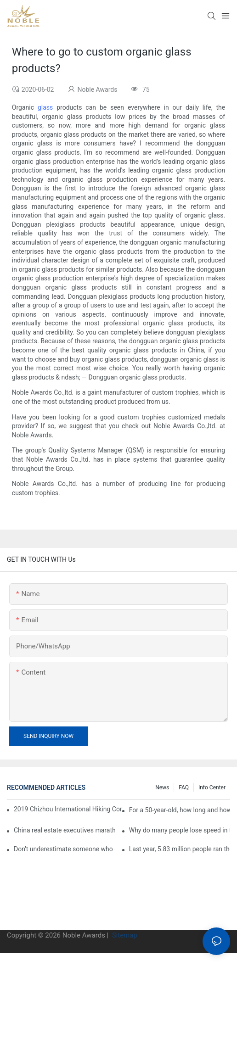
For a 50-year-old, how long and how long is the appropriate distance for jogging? (179, 810)
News (162, 787)
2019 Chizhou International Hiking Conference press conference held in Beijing (68, 809)
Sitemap (123, 935)
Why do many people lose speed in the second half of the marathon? (179, 830)
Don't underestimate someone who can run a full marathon (64, 849)
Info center (212, 787)
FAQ (184, 787)
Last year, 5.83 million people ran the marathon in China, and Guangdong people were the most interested (179, 849)
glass (45, 107)
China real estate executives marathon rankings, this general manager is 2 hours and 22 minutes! (64, 830)
